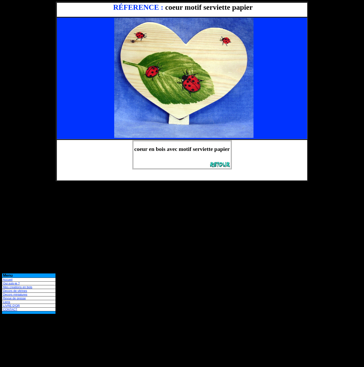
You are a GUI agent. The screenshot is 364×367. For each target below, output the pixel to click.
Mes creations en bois (17, 287)
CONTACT (10, 309)
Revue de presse (14, 298)
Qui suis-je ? (11, 283)
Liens (6, 302)
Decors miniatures (15, 294)
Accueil (8, 279)
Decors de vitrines (15, 290)
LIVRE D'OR (11, 305)
